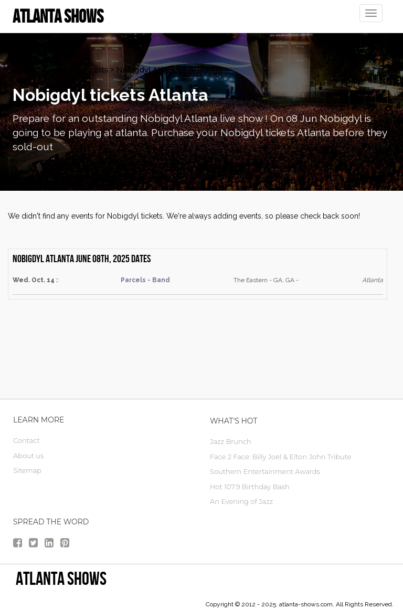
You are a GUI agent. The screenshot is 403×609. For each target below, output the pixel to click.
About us (28, 455)
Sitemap (27, 470)
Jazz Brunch (230, 441)
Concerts (91, 70)
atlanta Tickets (40, 70)
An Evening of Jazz (241, 501)
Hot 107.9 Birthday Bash (250, 486)
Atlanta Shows (61, 578)
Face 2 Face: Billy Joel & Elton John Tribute (280, 456)
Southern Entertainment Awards (265, 471)
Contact (26, 440)
